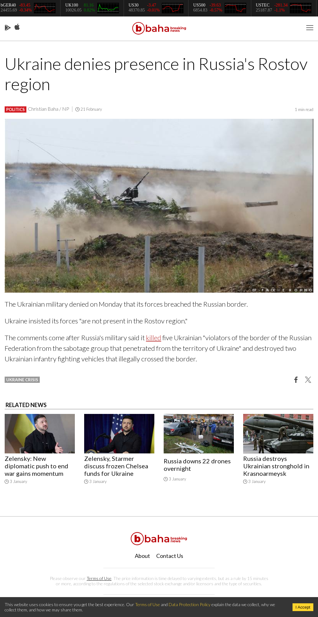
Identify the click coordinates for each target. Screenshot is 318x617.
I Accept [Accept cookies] (303, 607)
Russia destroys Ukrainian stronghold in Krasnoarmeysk (276, 466)
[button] (296, 379)
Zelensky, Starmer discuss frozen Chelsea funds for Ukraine (116, 466)
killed (153, 337)
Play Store (8, 28)
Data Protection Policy (190, 604)
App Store (17, 27)
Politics (15, 109)
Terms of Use (99, 578)
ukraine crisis (22, 379)
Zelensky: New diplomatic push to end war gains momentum (36, 466)
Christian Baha (43, 109)
